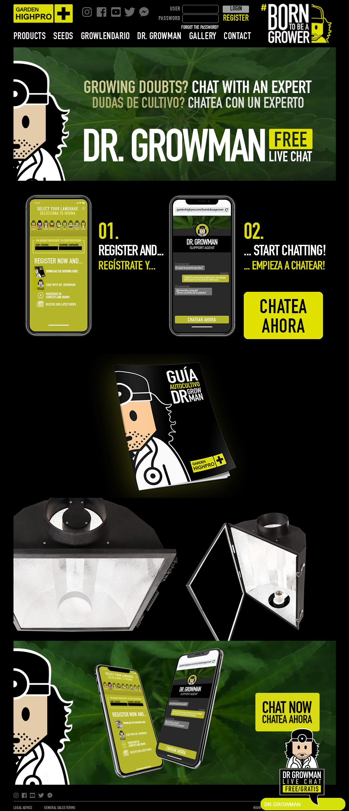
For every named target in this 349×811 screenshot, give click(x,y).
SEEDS (63, 36)
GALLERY (202, 36)
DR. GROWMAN (159, 36)
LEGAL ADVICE (22, 808)
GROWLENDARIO (105, 36)
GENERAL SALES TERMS (59, 808)
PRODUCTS (29, 36)
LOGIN (236, 9)
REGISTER (236, 18)
